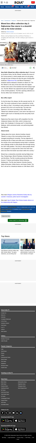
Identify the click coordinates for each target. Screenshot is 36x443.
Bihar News (3, 382)
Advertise (3, 317)
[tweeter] (6, 412)
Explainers (3, 363)
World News (4, 351)
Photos (2, 353)
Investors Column (5, 323)
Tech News (3, 361)
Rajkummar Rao (12, 80)
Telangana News (22, 386)
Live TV (3, 327)
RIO (33, 437)
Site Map (4, 437)
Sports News (4, 359)
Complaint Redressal (6, 319)
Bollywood (14, 20)
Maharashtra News (22, 382)
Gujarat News (4, 400)
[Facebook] (2, 412)
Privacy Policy (20, 437)
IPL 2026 (27, 7)
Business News (4, 365)
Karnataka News (5, 404)
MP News (3, 390)
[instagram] (9, 412)
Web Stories (4, 331)
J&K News (3, 402)
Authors (3, 329)
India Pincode (4, 341)
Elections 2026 (9, 7)
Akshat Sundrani (10, 31)
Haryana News (4, 386)
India (21, 7)
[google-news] (20, 412)
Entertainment (7, 20)
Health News (4, 367)
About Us (3, 315)
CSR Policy (27, 437)
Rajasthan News (21, 384)
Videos (17, 7)
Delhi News (3, 384)
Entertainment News (5, 357)
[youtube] (13, 412)
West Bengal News (22, 388)
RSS (18, 439)
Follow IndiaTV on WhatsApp (18, 220)
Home (2, 7)
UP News (3, 396)
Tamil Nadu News (5, 394)
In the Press (4, 321)
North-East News (5, 392)
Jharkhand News (5, 388)
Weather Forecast (5, 338)
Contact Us (3, 313)
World (32, 7)
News (2, 20)
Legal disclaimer (11, 437)
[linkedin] (17, 412)
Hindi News (3, 325)
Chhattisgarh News (5, 398)
